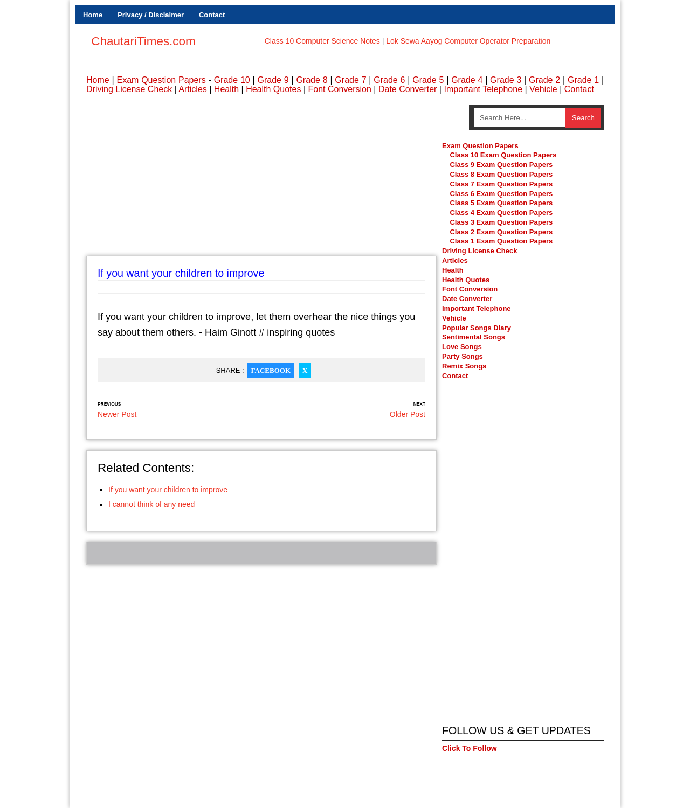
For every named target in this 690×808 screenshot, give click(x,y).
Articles (192, 89)
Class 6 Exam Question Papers (501, 194)
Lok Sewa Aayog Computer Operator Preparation (468, 41)
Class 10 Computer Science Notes (322, 41)
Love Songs (462, 347)
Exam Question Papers (160, 80)
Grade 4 (466, 80)
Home (92, 15)
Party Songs (462, 356)
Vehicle (543, 89)
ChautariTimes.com (143, 41)
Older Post (407, 414)
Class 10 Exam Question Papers (503, 155)
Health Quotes (273, 89)
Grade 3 (505, 80)
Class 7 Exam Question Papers (501, 184)
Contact (212, 15)
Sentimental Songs (473, 337)
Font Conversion (339, 89)
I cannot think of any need (151, 504)
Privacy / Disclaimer (151, 15)
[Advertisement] (261, 180)
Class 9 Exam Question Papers (501, 165)
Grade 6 (389, 80)
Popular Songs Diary (476, 328)
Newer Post (117, 414)
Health (226, 89)
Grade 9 (272, 80)
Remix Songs (464, 366)
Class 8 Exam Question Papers (501, 174)
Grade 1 (583, 80)
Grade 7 (350, 80)
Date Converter (407, 89)
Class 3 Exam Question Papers (502, 222)
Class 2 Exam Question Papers (501, 232)
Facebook (271, 370)
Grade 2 (544, 80)
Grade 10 (232, 80)
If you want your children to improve (167, 489)
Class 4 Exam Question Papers (502, 212)
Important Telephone (483, 89)
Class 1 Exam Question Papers (501, 242)
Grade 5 (428, 80)
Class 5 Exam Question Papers (502, 203)
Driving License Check (129, 89)
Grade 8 (311, 80)
